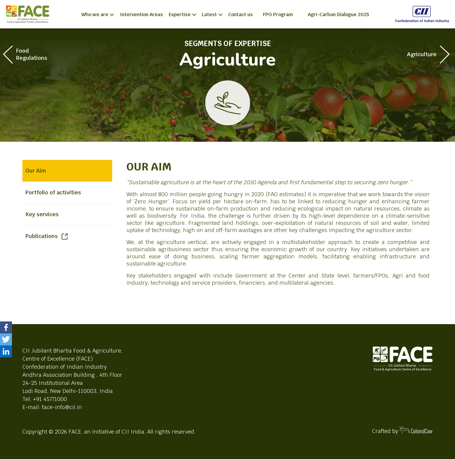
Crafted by (402, 430)
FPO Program (278, 14)
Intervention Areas (141, 14)
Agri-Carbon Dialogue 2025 (338, 14)
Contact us (240, 14)
